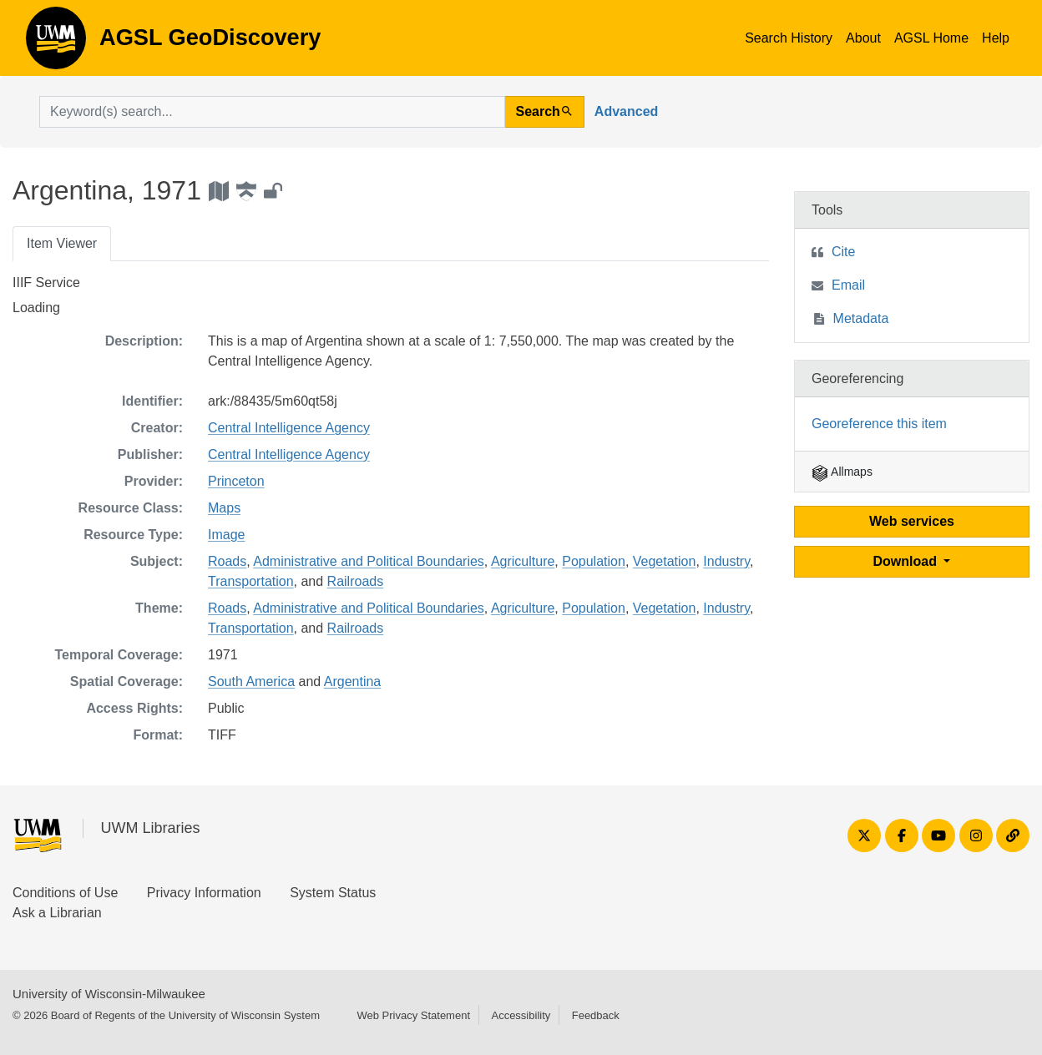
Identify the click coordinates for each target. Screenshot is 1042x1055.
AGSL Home (931, 38)
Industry (726, 561)
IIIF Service (46, 282)
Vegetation (664, 561)
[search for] (272, 112)
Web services (911, 521)
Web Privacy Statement (413, 1015)
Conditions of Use (65, 893)
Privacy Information (204, 893)
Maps (224, 508)
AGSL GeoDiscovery (56, 43)
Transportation (251, 581)
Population (593, 561)
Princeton (236, 481)
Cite (843, 252)
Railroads (355, 581)
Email (848, 285)
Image (226, 535)
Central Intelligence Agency (289, 428)
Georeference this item (879, 423)
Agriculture (522, 561)
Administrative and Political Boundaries (368, 561)
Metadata (861, 318)
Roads (227, 561)
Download (907, 561)
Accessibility (520, 1015)
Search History (788, 38)
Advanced (626, 111)
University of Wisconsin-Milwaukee (109, 994)
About (863, 38)
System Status (333, 893)
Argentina (353, 681)
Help (995, 38)
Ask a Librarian (57, 913)
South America (251, 681)
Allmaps (842, 471)
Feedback (596, 1015)
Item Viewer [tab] (62, 243)
